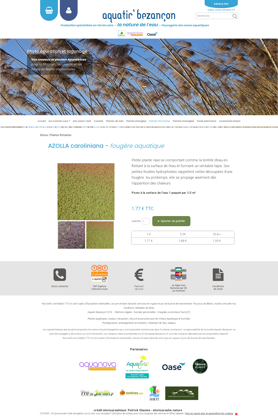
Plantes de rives (115, 121)
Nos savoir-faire (82, 121)
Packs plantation (206, 121)
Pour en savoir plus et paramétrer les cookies (209, 413)
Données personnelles (145, 312)
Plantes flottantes (159, 121)
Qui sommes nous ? (59, 121)
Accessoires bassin (229, 121)
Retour (44, 135)
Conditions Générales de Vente (138, 308)
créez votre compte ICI (221, 9)
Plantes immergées (183, 121)
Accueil (42, 121)
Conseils (98, 121)
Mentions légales (123, 312)
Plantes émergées (136, 121)
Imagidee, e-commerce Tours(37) (174, 312)
